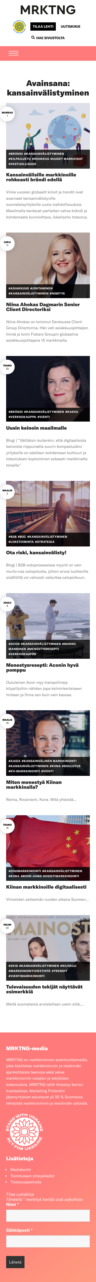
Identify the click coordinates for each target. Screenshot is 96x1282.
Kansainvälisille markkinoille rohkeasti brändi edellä (41, 177)
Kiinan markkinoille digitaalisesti (46, 887)
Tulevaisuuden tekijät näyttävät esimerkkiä (44, 989)
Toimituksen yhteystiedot (32, 1176)
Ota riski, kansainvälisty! (36, 553)
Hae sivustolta (48, 38)
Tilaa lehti (43, 26)
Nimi (12, 1204)
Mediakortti (20, 1169)
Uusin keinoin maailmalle (36, 428)
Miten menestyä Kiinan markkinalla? (34, 784)
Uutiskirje (70, 26)
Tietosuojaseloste (25, 1182)
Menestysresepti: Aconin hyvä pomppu (42, 667)
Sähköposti (19, 1230)
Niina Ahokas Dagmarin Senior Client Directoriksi (43, 307)
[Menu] (13, 53)
